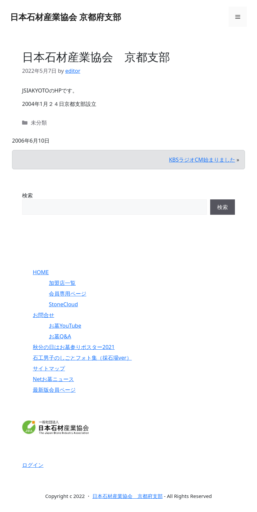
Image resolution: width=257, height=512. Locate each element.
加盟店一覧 (62, 283)
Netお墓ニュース (53, 379)
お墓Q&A (60, 336)
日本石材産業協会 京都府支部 (65, 16)
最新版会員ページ (54, 389)
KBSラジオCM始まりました (202, 159)
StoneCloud (63, 304)
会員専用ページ (67, 293)
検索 (27, 195)
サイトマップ (49, 368)
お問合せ (43, 315)
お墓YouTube (65, 325)
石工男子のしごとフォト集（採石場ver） (82, 357)
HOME (41, 272)
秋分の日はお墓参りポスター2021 (74, 347)
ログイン (33, 465)
